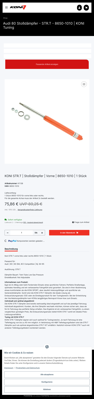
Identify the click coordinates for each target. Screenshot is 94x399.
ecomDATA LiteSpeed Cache (60, 396)
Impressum (8, 368)
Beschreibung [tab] (11, 249)
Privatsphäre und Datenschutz (28, 368)
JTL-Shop (36, 396)
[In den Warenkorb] (7, 77)
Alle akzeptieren (47, 375)
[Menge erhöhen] (42, 232)
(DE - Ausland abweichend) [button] (33, 222)
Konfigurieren (47, 382)
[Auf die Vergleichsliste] (84, 84)
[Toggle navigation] (6, 6)
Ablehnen (47, 389)
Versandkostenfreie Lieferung (30, 210)
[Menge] (21, 232)
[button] (79, 8)
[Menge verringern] (7, 232)
